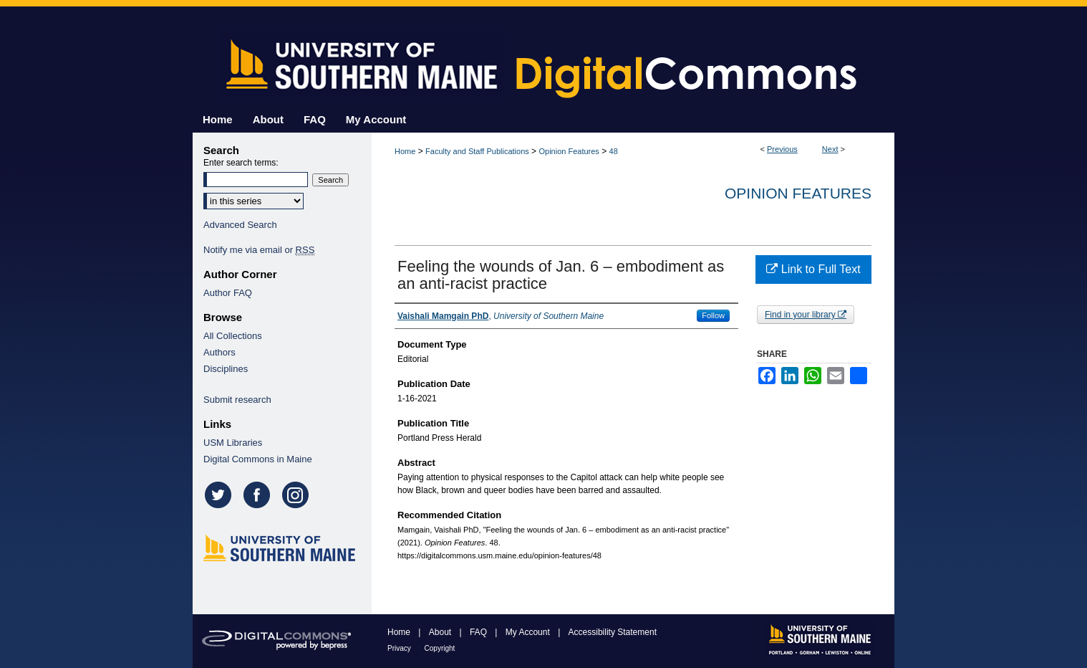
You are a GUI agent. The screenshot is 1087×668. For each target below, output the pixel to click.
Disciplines (225, 368)
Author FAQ (227, 292)
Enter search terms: (241, 163)
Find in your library (805, 315)
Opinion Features (568, 151)
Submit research (237, 399)
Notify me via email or (258, 249)
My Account (529, 632)
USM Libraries (232, 442)
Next (830, 149)
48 (613, 151)
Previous (782, 149)
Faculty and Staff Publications (477, 151)
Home (405, 151)
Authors (219, 352)
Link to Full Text (813, 269)
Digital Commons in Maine (257, 459)
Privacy (400, 648)
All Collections (232, 335)
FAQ (479, 632)
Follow (713, 315)
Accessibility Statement (613, 632)
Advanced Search (240, 224)
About (441, 632)
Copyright (440, 648)
